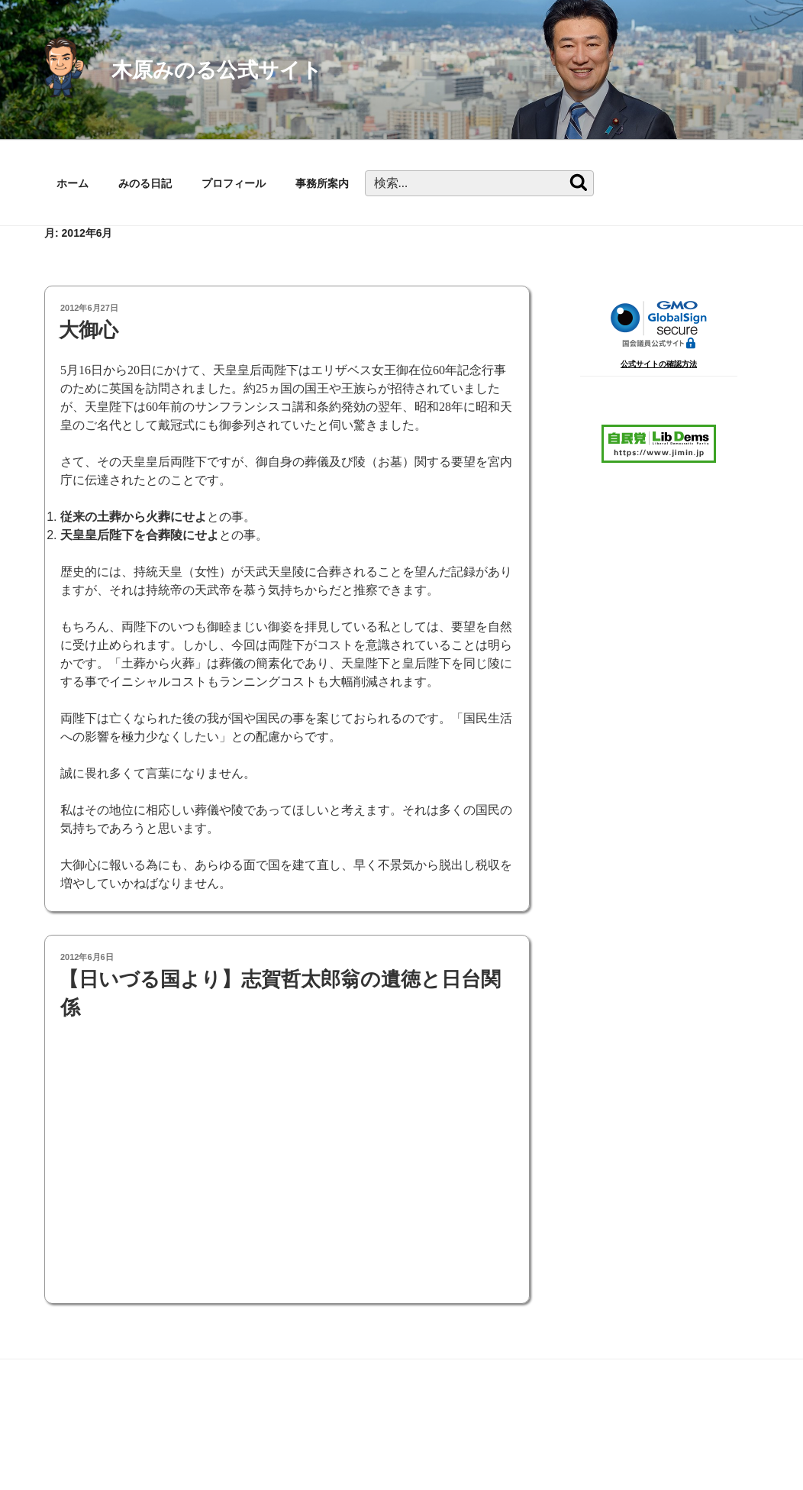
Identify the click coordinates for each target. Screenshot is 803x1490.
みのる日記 (145, 183)
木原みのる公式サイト (216, 70)
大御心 (88, 329)
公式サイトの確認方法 (659, 364)
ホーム (72, 183)
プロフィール (234, 183)
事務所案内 (322, 183)
